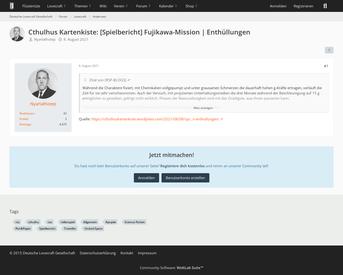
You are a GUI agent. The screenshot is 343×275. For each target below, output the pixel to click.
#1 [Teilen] (326, 66)
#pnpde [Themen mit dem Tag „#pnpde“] (111, 222)
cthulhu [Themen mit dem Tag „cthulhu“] (33, 222)
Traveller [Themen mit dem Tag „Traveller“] (70, 228)
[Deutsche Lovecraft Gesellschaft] (11, 6)
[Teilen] (329, 50)
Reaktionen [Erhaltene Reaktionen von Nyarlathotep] (27, 113)
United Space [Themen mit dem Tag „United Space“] (94, 228)
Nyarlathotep (44, 39)
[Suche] (325, 6)
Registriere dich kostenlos (182, 165)
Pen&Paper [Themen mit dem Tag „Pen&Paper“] (23, 228)
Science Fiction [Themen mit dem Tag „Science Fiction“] (135, 222)
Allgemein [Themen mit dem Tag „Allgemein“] (90, 222)
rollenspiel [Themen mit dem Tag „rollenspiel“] (68, 222)
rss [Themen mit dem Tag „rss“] (17, 222)
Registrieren (303, 6)
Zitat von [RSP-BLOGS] (107, 80)
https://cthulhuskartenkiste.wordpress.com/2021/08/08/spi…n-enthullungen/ (155, 119)
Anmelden (278, 6)
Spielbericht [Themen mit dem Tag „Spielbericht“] (47, 228)
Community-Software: (171, 267)
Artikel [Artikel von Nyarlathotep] (24, 119)
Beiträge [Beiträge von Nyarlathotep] (25, 124)
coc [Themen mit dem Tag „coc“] (50, 222)
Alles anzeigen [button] (203, 108)
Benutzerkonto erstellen (185, 177)
